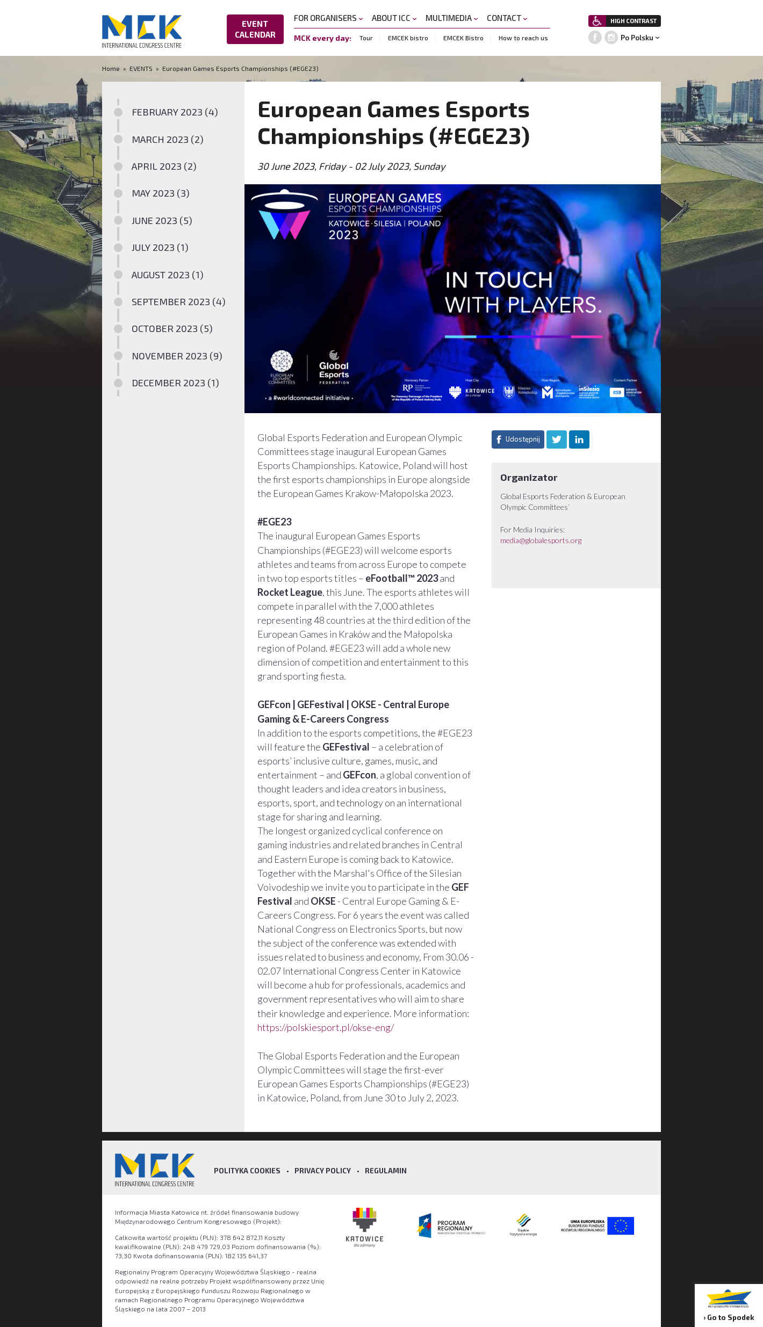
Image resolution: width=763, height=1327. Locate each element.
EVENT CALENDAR (255, 29)
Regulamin (386, 1170)
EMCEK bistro (408, 37)
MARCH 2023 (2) (168, 139)
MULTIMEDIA (452, 18)
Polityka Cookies (247, 1170)
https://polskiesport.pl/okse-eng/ (325, 1027)
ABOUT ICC (394, 18)
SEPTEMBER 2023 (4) (179, 301)
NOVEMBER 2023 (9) (177, 356)
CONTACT (507, 18)
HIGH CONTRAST (633, 20)
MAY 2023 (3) (161, 193)
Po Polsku (637, 37)
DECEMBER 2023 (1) (175, 382)
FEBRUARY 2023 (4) (175, 112)
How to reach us (523, 37)
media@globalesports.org (540, 540)
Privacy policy (322, 1170)
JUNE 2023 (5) (162, 220)
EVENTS (141, 68)
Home (111, 68)
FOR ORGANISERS (328, 18)
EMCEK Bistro (463, 37)
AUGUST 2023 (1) (168, 274)
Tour (366, 37)
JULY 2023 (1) (160, 247)
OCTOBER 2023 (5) (172, 328)
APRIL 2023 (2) (164, 166)
